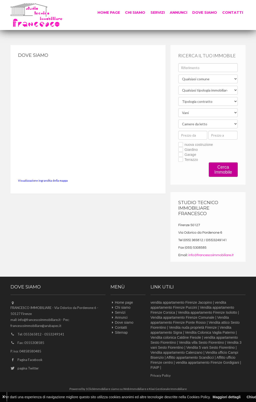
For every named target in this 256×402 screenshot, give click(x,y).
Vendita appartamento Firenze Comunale (182, 317)
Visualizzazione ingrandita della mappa (43, 180)
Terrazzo (191, 160)
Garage (190, 155)
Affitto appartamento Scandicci (190, 357)
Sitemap (121, 332)
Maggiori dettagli (226, 397)
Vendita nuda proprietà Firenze (193, 327)
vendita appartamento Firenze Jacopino (181, 302)
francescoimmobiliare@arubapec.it (35, 326)
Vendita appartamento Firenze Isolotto (207, 312)
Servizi (158, 12)
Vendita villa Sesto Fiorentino (201, 342)
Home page (109, 12)
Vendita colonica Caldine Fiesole (175, 337)
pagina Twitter (28, 368)
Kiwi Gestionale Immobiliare (168, 389)
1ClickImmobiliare (98, 389)
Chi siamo (136, 12)
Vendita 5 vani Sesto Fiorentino (210, 347)
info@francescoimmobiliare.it (211, 255)
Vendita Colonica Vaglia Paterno (210, 332)
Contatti (232, 12)
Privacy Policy (160, 375)
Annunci (179, 12)
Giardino (191, 150)
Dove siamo (204, 12)
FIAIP (154, 367)
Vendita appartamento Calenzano (176, 352)
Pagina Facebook (30, 360)
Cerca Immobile (223, 170)
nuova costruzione (198, 145)
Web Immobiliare (134, 389)
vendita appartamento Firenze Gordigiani (207, 362)
